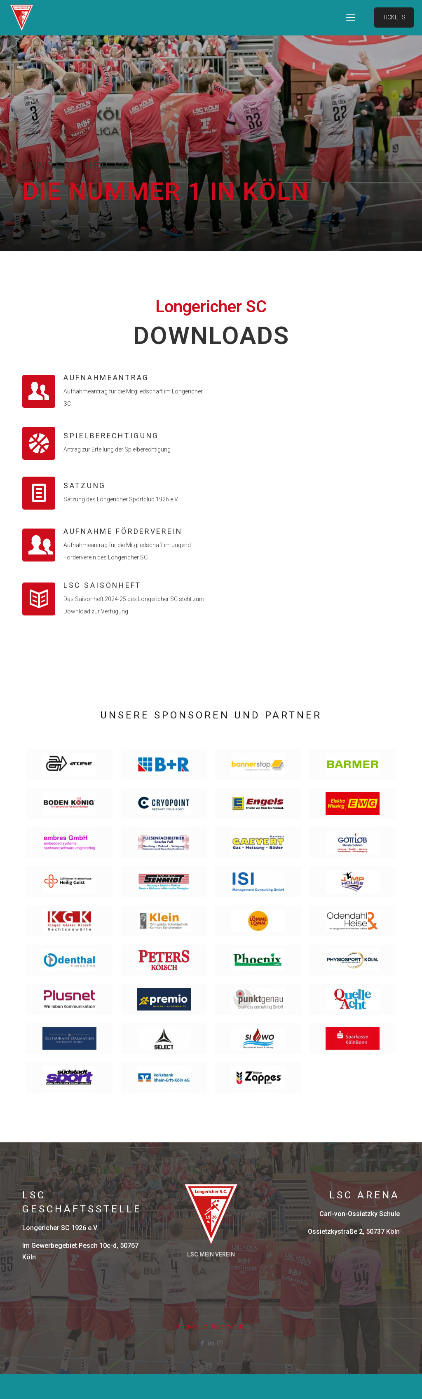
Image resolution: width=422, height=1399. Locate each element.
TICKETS (394, 17)
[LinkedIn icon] (211, 1368)
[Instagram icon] (220, 1368)
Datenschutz (228, 1351)
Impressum (193, 1351)
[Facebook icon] (202, 1368)
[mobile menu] (351, 18)
